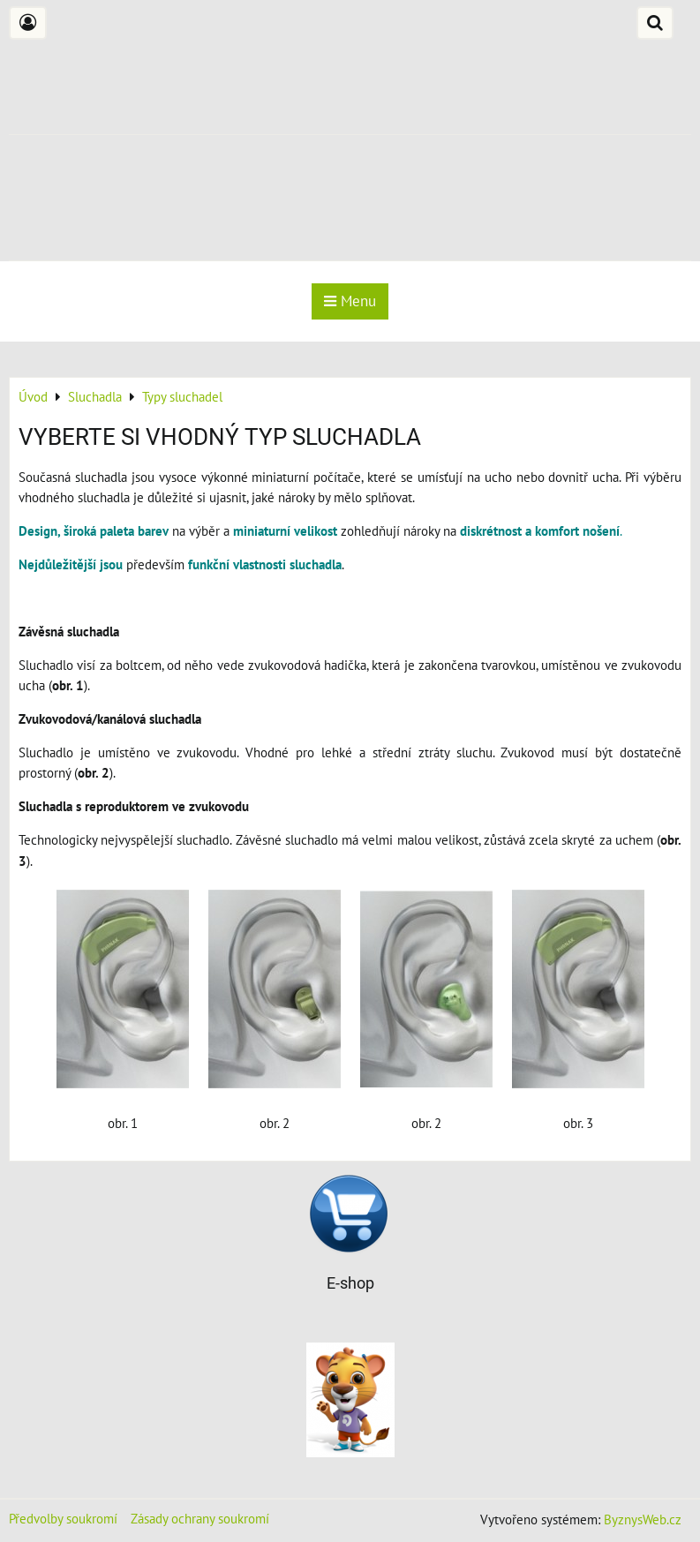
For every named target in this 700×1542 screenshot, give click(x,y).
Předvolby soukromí (63, 1518)
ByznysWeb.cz (642, 1519)
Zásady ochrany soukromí (200, 1518)
